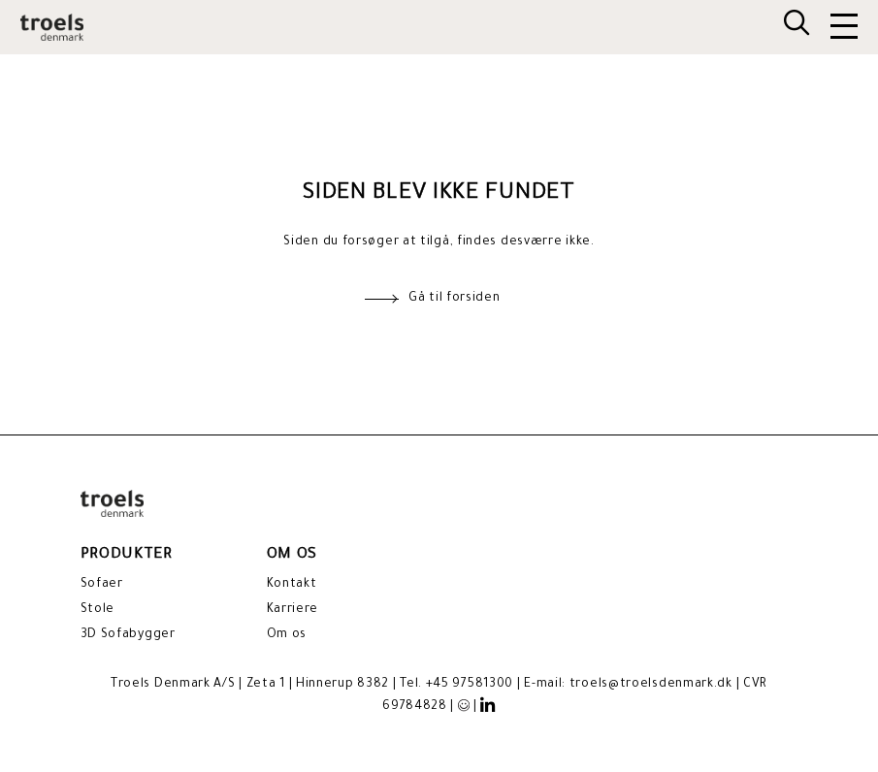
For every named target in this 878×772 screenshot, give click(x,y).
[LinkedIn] (488, 706)
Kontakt (292, 585)
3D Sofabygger (128, 635)
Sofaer (102, 585)
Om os (287, 635)
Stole (98, 610)
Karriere (293, 610)
